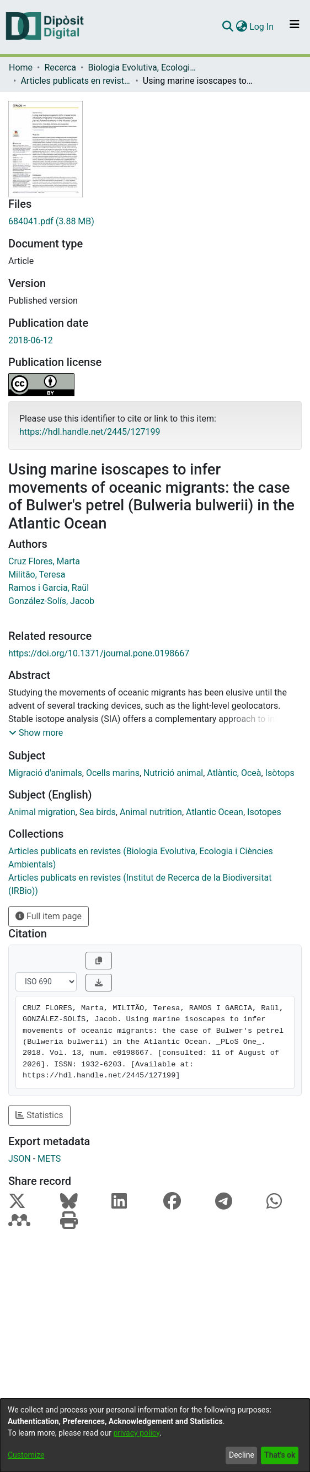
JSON (19, 1158)
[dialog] (155, 1435)
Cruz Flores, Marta (44, 561)
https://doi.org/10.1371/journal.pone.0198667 (98, 653)
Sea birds (97, 812)
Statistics (39, 1115)
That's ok (279, 1455)
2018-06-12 (30, 340)
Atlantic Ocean (214, 812)
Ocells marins (113, 773)
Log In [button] (262, 26)
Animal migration (42, 812)
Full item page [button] (48, 916)
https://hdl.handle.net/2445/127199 (89, 432)
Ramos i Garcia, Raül (48, 588)
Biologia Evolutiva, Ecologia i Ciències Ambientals (143, 67)
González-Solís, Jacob (51, 601)
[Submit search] (227, 27)
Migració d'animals (45, 773)
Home (21, 67)
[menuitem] (241, 27)
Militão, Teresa (36, 574)
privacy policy (136, 1432)
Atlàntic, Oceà (234, 773)
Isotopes (264, 812)
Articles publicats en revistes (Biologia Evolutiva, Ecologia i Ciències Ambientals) (75, 81)
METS (49, 1158)
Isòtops (280, 773)
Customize (26, 1455)
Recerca (60, 67)
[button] (35, 733)
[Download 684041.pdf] (155, 221)
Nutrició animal (173, 773)
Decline (241, 1455)
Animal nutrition (151, 812)
